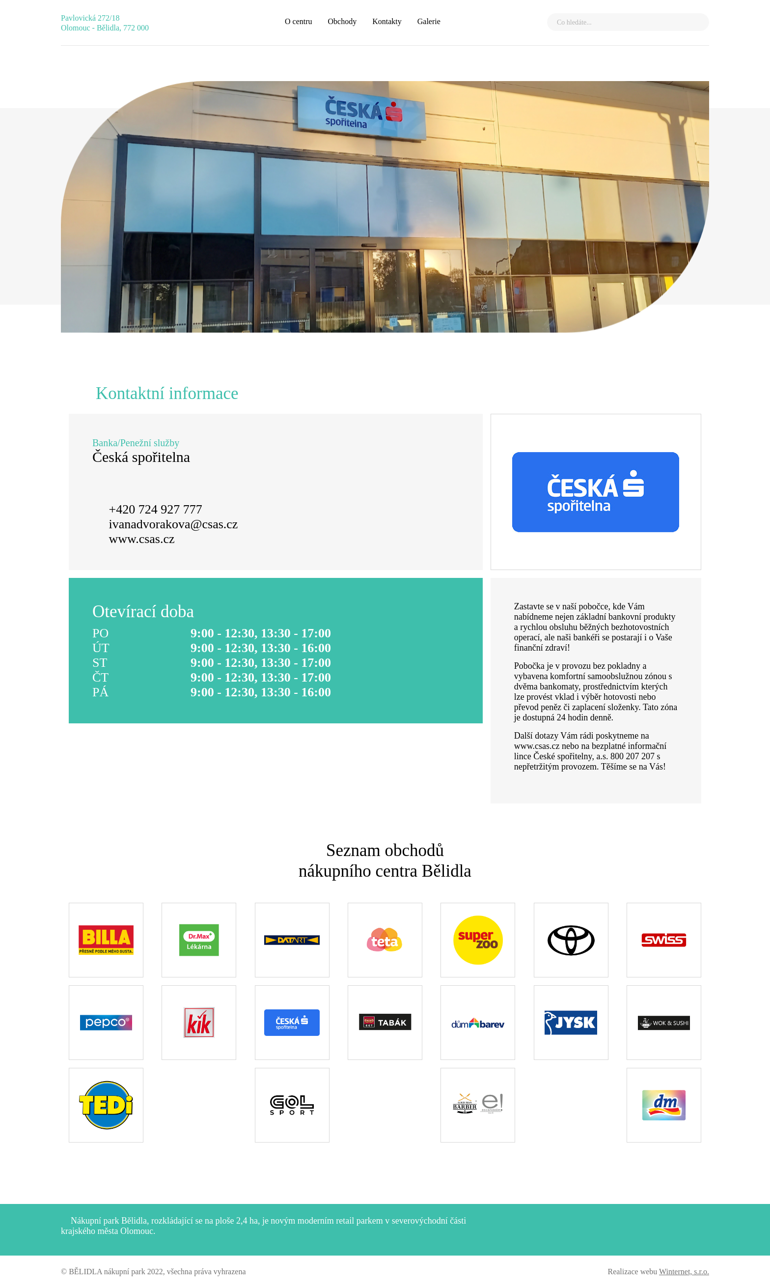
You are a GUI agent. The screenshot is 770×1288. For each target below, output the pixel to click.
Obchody (342, 21)
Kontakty (387, 21)
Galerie (428, 21)
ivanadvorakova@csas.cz (173, 524)
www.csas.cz (142, 539)
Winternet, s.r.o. (684, 1271)
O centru (298, 21)
